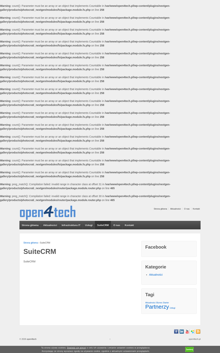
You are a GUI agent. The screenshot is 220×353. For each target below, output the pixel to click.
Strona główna (160, 209)
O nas (186, 209)
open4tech (31, 339)
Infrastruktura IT (71, 225)
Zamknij (189, 349)
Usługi (89, 225)
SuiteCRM (103, 225)
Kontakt (196, 209)
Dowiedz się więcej (76, 348)
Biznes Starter (162, 302)
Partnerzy (157, 307)
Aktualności (175, 209)
